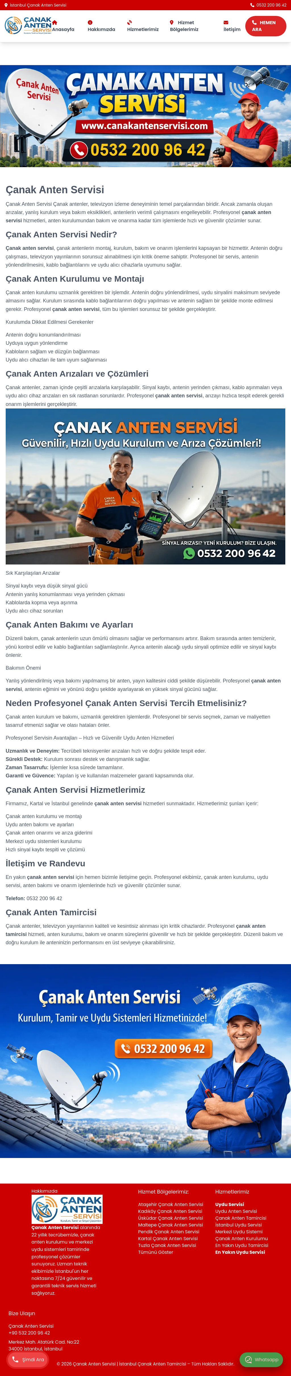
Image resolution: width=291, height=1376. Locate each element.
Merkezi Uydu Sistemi (239, 1231)
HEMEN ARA (264, 26)
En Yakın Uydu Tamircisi (242, 1245)
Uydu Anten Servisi (236, 1211)
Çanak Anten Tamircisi (241, 1218)
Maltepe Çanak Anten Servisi (170, 1225)
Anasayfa (63, 26)
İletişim (232, 26)
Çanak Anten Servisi (29, 204)
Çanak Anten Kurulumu (241, 1238)
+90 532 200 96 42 (29, 1333)
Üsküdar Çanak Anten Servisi (170, 1218)
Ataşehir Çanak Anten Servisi (170, 1204)
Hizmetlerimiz (143, 26)
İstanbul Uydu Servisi (238, 1225)
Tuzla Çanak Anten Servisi (167, 1245)
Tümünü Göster (155, 1252)
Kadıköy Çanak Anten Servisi (170, 1211)
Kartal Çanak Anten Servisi (168, 1238)
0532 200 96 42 (268, 5)
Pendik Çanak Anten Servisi (168, 1231)
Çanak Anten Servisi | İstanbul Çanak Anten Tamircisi (130, 1364)
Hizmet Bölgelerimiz (184, 26)
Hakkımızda (101, 26)
